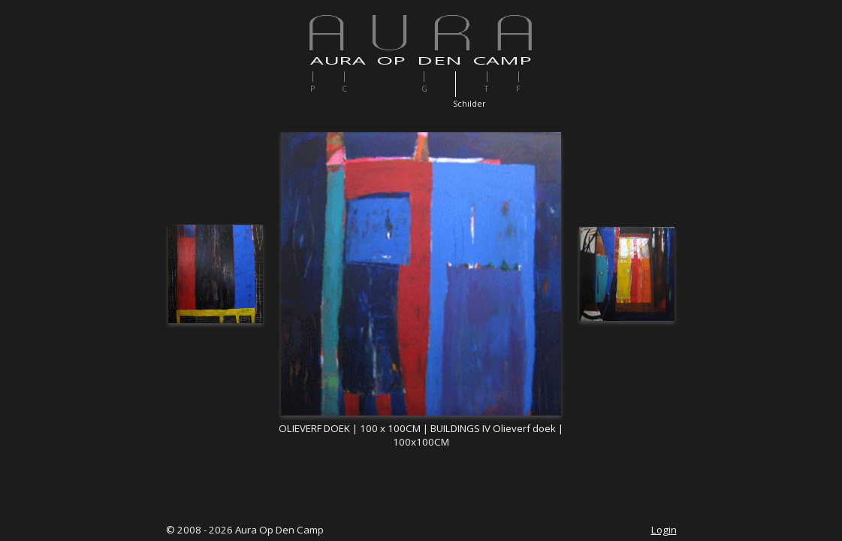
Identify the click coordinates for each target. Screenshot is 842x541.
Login (664, 529)
